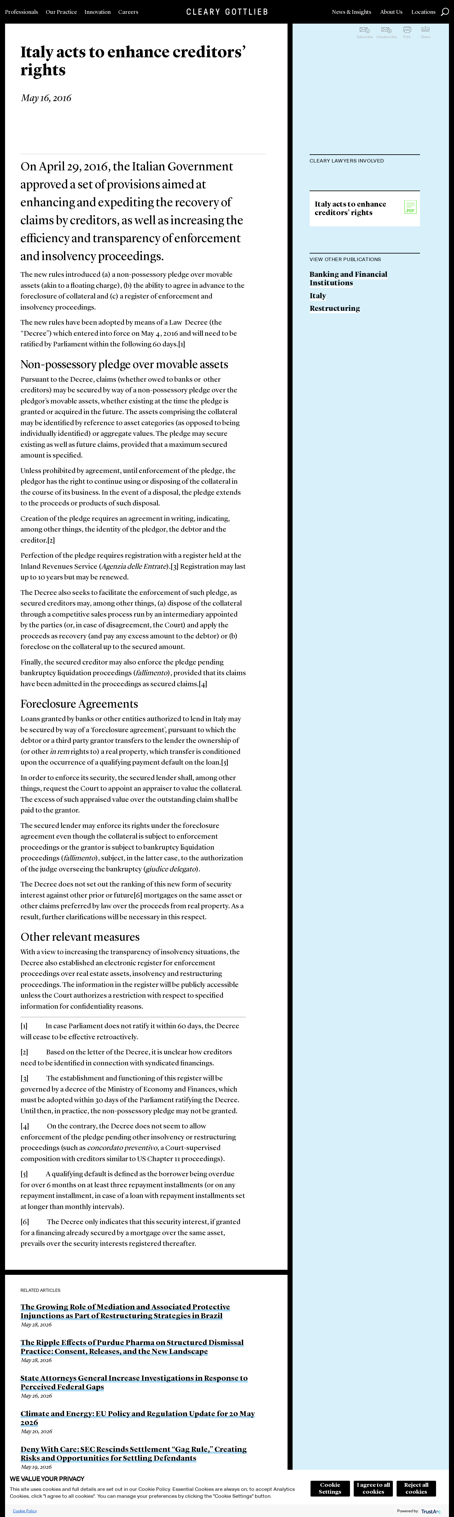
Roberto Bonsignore (346, 176)
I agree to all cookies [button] (373, 1488)
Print (406, 37)
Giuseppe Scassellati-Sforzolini (365, 200)
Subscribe (365, 37)
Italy (318, 375)
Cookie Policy (25, 1510)
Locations (423, 12)
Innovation (97, 12)
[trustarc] (430, 1511)
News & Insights (351, 12)
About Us (391, 12)
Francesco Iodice (339, 224)
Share (425, 37)
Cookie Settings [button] (330, 1488)
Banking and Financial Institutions (348, 359)
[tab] (365, 161)
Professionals (21, 12)
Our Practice (61, 12)
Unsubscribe (386, 37)
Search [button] (445, 12)
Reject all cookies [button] (416, 1488)
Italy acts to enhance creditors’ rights (350, 289)
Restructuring (335, 388)
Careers (128, 12)
